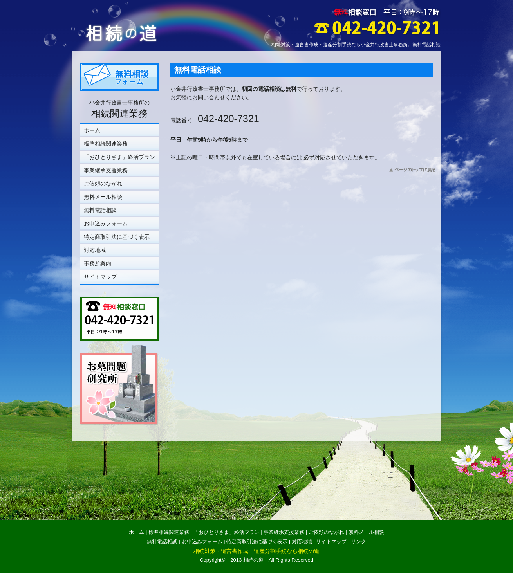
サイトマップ (100, 277)
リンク (358, 541)
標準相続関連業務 (106, 144)
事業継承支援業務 (106, 170)
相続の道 (253, 560)
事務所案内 (97, 263)
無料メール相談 (103, 197)
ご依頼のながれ (103, 183)
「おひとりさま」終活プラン (119, 157)
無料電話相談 (100, 210)
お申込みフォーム (106, 223)
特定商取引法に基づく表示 (117, 237)
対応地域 (95, 250)
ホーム (92, 130)
